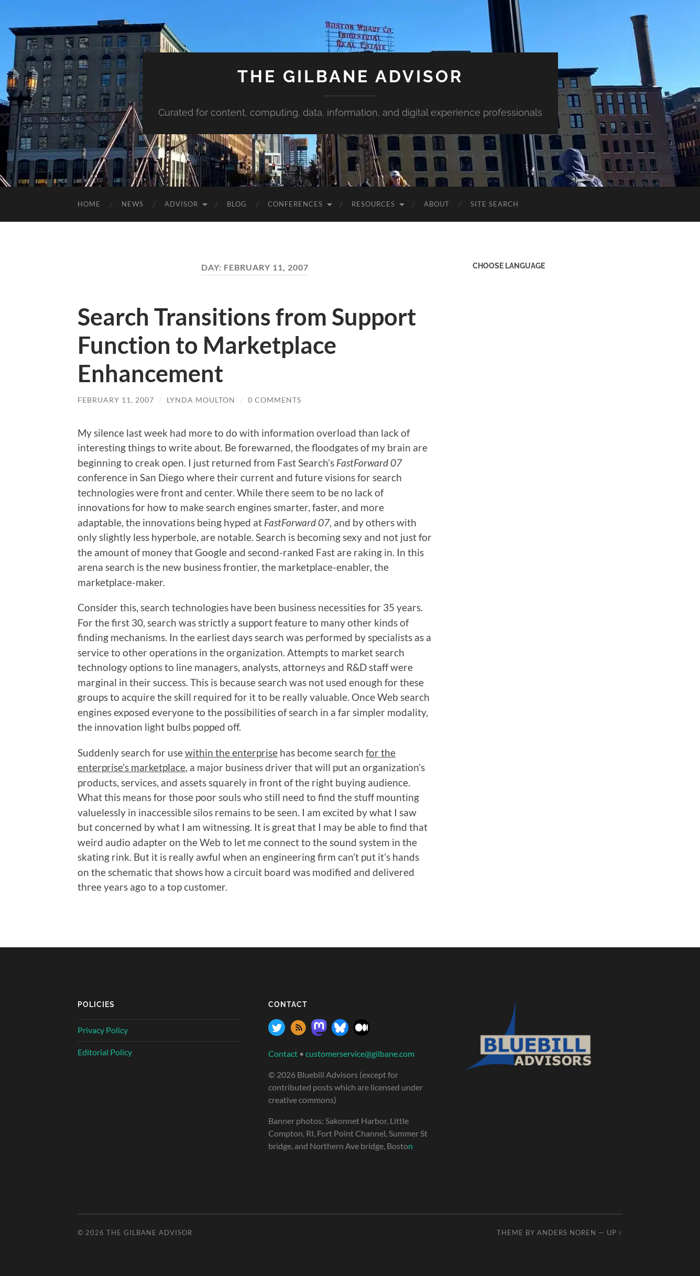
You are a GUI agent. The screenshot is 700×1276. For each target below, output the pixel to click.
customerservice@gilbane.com (359, 1053)
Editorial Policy (105, 1052)
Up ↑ (614, 1232)
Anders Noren (566, 1232)
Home (89, 204)
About (437, 204)
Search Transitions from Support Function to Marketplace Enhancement (247, 344)
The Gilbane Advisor (350, 76)
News (133, 204)
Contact (283, 1053)
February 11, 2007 (116, 399)
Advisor (181, 204)
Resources (373, 204)
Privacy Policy (103, 1030)
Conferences (295, 204)
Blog (237, 204)
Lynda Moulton (201, 399)
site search (495, 204)
